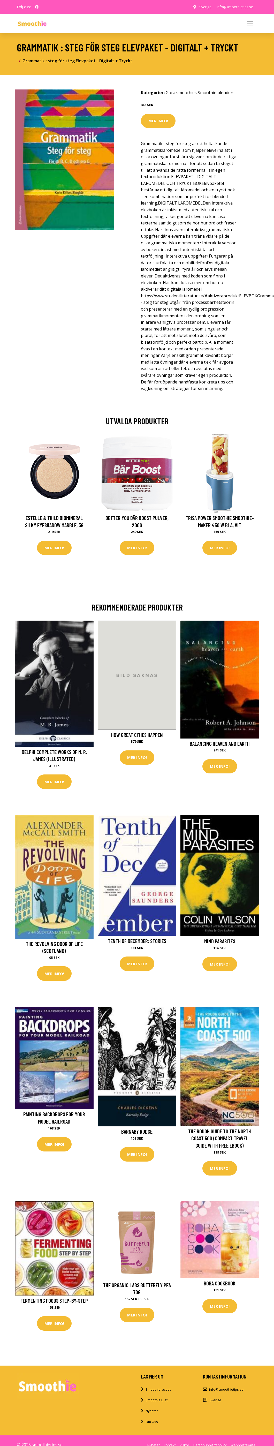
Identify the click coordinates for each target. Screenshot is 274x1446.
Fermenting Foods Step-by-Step (54, 1300)
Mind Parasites (219, 941)
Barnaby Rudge (137, 1131)
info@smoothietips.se (235, 6)
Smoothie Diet (157, 1400)
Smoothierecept (158, 1389)
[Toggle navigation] (250, 24)
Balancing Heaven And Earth (220, 743)
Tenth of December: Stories (137, 941)
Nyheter (152, 1411)
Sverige (205, 6)
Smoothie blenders (216, 92)
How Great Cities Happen (137, 735)
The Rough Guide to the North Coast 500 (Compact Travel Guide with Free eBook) (219, 1138)
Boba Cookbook (219, 1283)
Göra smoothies (181, 92)
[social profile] (37, 7)
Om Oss (152, 1421)
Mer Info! (158, 120)
